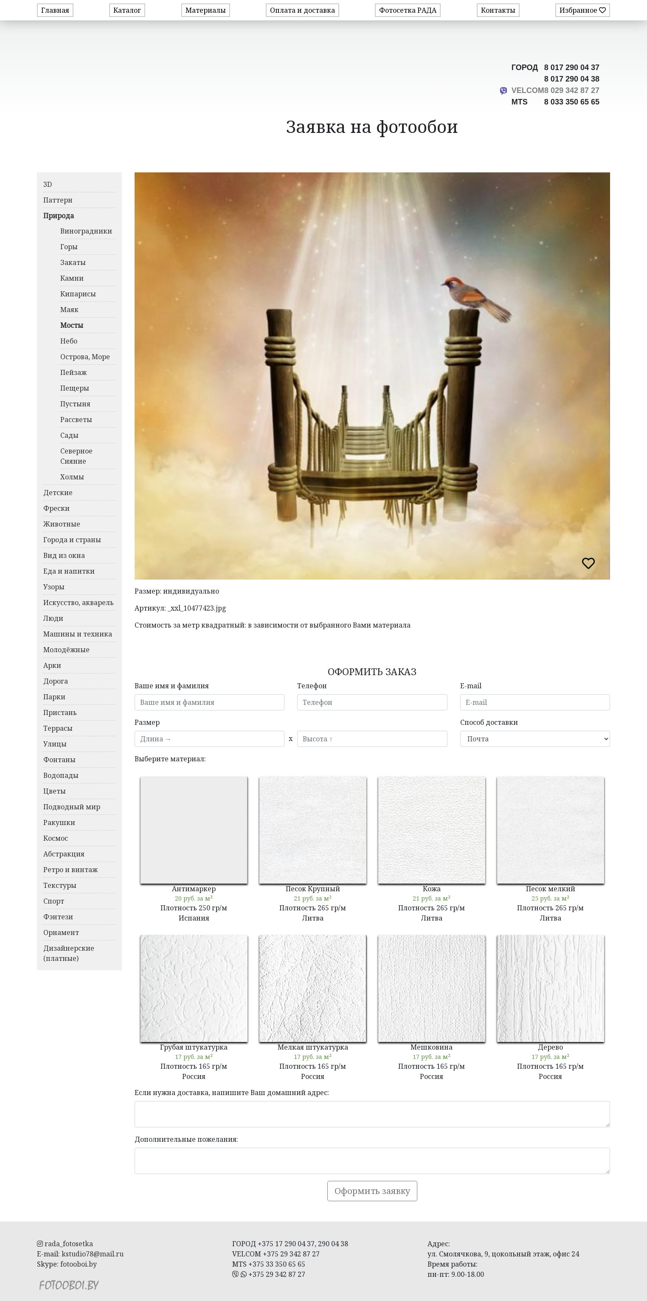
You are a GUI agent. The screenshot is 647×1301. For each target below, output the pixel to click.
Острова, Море (85, 356)
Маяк (69, 309)
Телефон (312, 685)
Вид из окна (64, 555)
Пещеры (74, 388)
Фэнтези (58, 916)
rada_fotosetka (65, 1243)
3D (47, 184)
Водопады (61, 775)
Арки (52, 665)
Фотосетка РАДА (407, 10)
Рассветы (76, 419)
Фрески (56, 508)
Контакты (498, 10)
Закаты (73, 262)
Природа (58, 215)
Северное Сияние (76, 456)
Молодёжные (66, 649)
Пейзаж (73, 372)
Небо (68, 341)
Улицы (55, 744)
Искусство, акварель (78, 602)
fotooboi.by (78, 1264)
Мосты (71, 325)
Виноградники (86, 231)
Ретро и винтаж (70, 869)
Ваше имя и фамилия (172, 685)
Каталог (127, 10)
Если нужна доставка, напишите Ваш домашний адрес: (232, 1092)
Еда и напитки (69, 571)
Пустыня (75, 403)
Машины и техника (77, 634)
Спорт (53, 901)
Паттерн (58, 200)
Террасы (58, 728)
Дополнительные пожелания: (186, 1139)
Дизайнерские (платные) (68, 953)
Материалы (206, 10)
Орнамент (61, 932)
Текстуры (59, 885)
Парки (54, 696)
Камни (72, 278)
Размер (147, 722)
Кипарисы (78, 293)
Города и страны (72, 539)
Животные (61, 524)
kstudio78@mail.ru (93, 1254)
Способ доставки (489, 722)
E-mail (470, 685)
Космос (55, 838)
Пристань (60, 712)
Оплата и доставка (302, 10)
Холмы (72, 477)
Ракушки (59, 822)
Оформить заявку (372, 1191)
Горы (69, 246)
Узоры (54, 586)
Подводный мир (71, 806)
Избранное (583, 10)
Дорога (55, 681)
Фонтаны (59, 759)
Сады (69, 435)
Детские (58, 492)
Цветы (54, 791)
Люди (53, 618)
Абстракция (63, 854)
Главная (55, 10)
